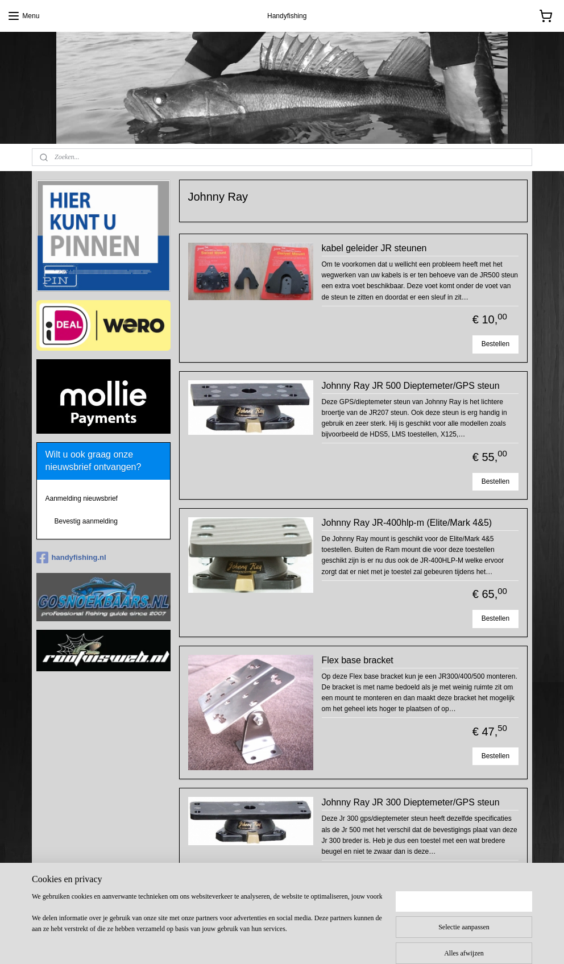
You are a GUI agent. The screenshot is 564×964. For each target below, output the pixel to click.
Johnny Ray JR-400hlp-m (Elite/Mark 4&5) (407, 522)
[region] (207, 924)
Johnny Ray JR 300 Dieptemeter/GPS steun (411, 802)
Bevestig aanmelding (86, 521)
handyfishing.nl (71, 557)
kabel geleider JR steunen (374, 248)
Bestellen (495, 344)
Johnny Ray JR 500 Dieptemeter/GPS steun (411, 385)
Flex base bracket (357, 659)
